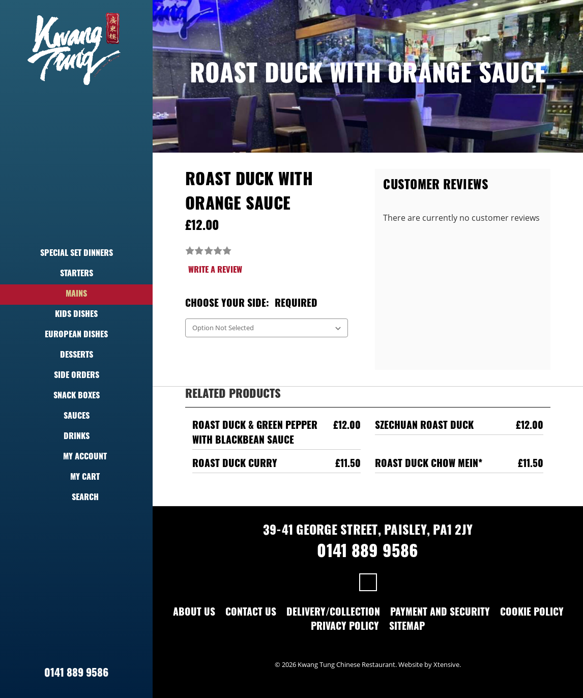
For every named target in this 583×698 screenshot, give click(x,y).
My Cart (76, 478)
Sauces (77, 417)
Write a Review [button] (215, 271)
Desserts (76, 356)
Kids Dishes (76, 315)
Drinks (77, 437)
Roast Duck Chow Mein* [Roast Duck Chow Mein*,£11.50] (428, 465)
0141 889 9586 (76, 673)
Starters (76, 274)
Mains (76, 294)
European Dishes (76, 335)
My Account (76, 457)
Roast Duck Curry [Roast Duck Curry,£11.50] (234, 465)
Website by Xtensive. (429, 664)
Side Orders (76, 376)
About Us (194, 613)
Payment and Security (440, 613)
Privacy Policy (345, 627)
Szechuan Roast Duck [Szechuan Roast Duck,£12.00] (424, 426)
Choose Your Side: (251, 304)
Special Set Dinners (76, 254)
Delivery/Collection (333, 613)
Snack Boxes (76, 396)
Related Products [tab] (233, 395)
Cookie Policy (532, 613)
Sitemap (407, 627)
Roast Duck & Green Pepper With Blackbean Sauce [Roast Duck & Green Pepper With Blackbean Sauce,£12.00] (254, 434)
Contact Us (250, 613)
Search (76, 498)
